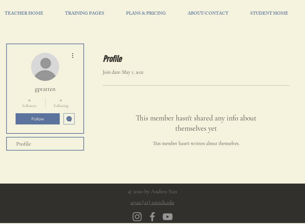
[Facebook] (152, 217)
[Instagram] (137, 217)
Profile (23, 143)
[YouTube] (168, 217)
